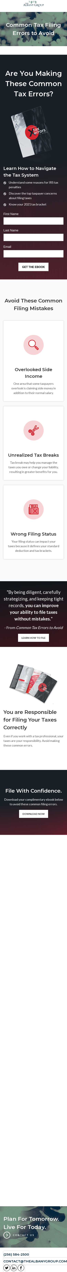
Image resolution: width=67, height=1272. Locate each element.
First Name (11, 214)
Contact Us (24, 1235)
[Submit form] (33, 267)
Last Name (10, 230)
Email (7, 246)
